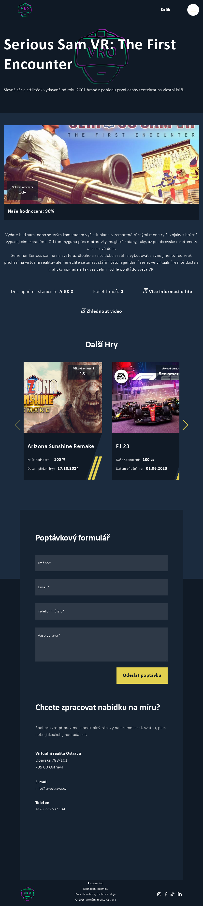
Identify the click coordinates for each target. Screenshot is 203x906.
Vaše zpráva (48, 636)
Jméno (43, 563)
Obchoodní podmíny (95, 889)
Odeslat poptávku (142, 675)
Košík (165, 10)
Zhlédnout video (101, 311)
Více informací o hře (167, 291)
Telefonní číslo (50, 611)
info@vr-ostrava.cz (51, 789)
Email (43, 587)
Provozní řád (95, 883)
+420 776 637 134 (50, 809)
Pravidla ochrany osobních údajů (95, 894)
